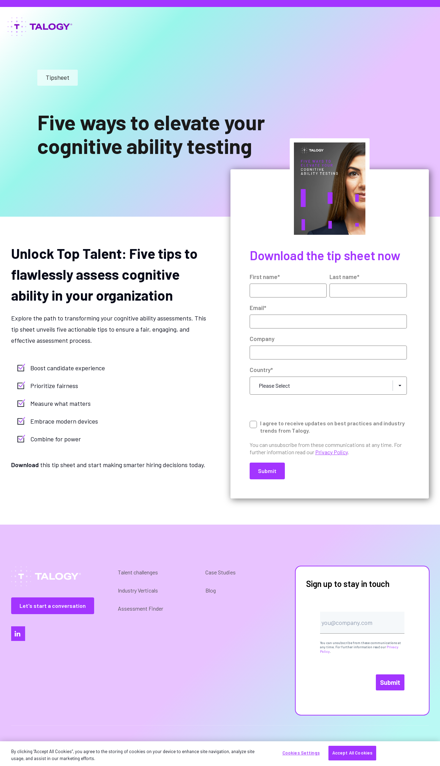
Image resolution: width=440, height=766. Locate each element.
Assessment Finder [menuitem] (140, 608)
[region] (220, 753)
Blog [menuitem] (210, 590)
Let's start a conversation (53, 605)
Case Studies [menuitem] (220, 572)
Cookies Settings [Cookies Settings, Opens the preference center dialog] (301, 753)
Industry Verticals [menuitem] (138, 590)
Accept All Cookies (352, 753)
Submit (390, 682)
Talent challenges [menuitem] (138, 572)
